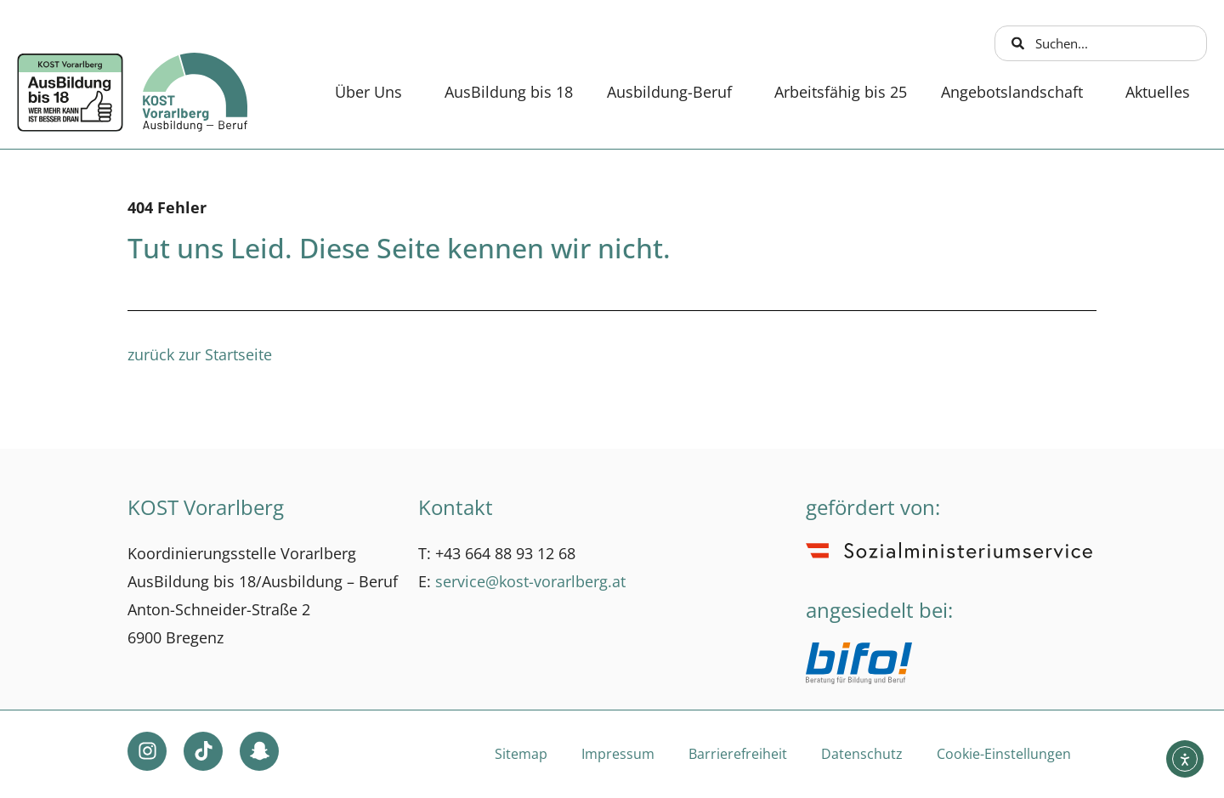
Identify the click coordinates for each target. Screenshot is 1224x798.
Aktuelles (1157, 92)
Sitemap (521, 753)
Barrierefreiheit (737, 753)
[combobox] (1101, 43)
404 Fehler (167, 207)
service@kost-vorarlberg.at (530, 581)
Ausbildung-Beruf (673, 92)
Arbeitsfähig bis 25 (840, 92)
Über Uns (373, 92)
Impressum (617, 753)
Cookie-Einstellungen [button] (1004, 753)
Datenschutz (862, 753)
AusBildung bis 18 (509, 92)
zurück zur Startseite (200, 354)
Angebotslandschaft (1016, 92)
